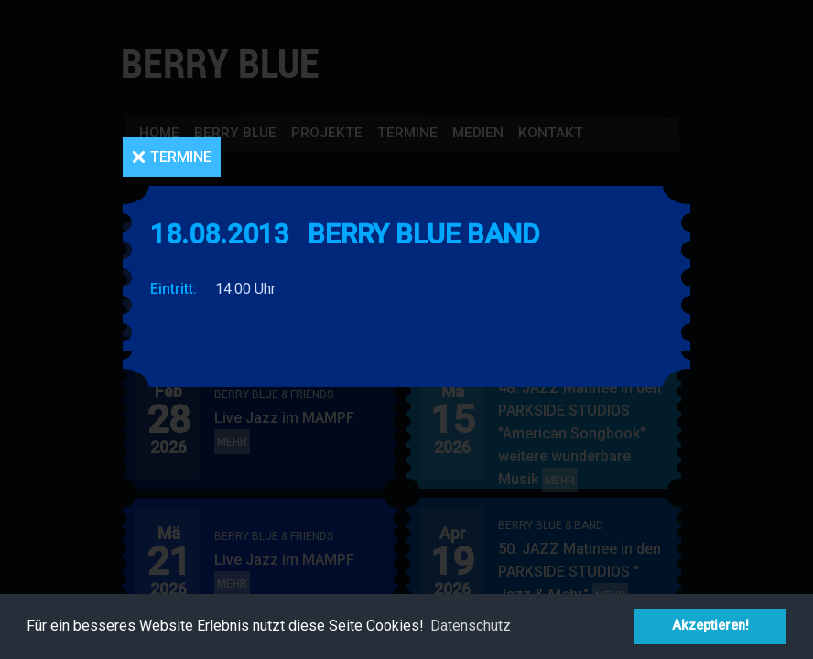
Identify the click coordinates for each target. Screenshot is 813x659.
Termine (180, 157)
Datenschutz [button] (470, 625)
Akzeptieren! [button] (710, 625)
